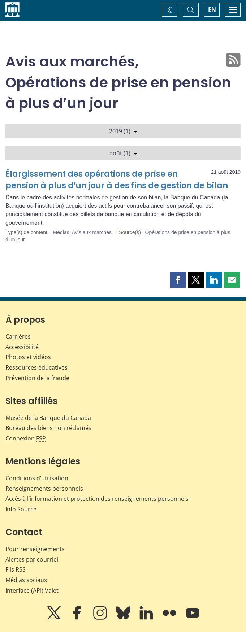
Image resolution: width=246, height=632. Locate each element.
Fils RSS (15, 569)
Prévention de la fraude (37, 378)
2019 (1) (123, 131)
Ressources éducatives (36, 367)
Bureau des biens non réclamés (48, 428)
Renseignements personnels (44, 489)
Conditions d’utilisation (36, 478)
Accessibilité (22, 347)
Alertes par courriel (31, 559)
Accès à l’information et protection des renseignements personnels (97, 499)
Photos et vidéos (28, 357)
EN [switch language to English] (212, 9)
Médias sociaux (26, 580)
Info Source (20, 509)
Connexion (25, 438)
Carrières (18, 336)
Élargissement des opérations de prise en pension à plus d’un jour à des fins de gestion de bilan (116, 179)
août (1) (123, 153)
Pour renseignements (35, 549)
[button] (178, 280)
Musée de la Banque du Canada (48, 418)
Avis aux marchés (92, 232)
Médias (61, 232)
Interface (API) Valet (32, 590)
